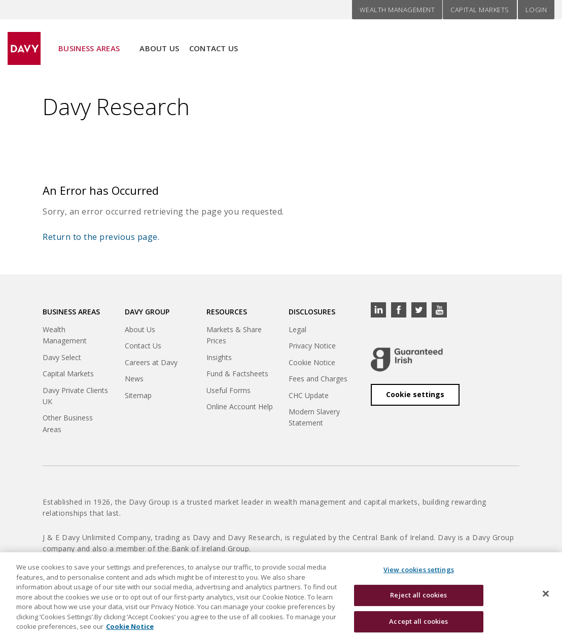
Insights (219, 357)
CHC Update (309, 395)
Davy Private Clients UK (75, 395)
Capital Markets (479, 9)
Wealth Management (397, 9)
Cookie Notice (312, 362)
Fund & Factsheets (237, 373)
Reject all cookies (418, 602)
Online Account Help (239, 406)
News (134, 378)
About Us (159, 41)
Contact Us (213, 41)
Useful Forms (228, 390)
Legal (297, 329)
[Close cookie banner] (546, 600)
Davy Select (62, 357)
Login (536, 9)
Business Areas (89, 41)
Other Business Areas (68, 423)
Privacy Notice (312, 345)
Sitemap (138, 395)
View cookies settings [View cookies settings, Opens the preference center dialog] (418, 576)
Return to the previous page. (101, 236)
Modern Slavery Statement (314, 417)
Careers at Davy (151, 362)
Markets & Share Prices (234, 335)
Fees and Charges (318, 378)
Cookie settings (415, 394)
